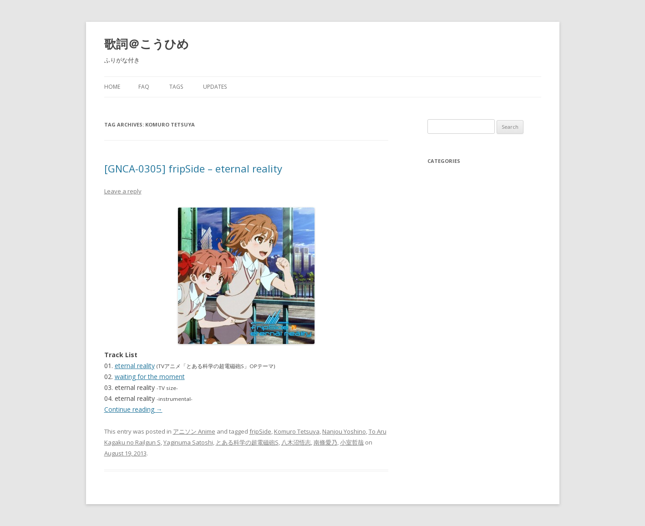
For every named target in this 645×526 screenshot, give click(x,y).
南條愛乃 (325, 442)
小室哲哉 (352, 442)
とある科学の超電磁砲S (247, 442)
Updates (215, 87)
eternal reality (135, 365)
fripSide (260, 431)
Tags (176, 87)
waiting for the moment (150, 376)
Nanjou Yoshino (344, 431)
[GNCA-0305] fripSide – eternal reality (193, 168)
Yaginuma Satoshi (188, 442)
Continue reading (133, 409)
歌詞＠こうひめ (146, 43)
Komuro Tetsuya (297, 431)
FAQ (143, 87)
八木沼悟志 (296, 442)
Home (112, 87)
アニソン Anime (194, 431)
